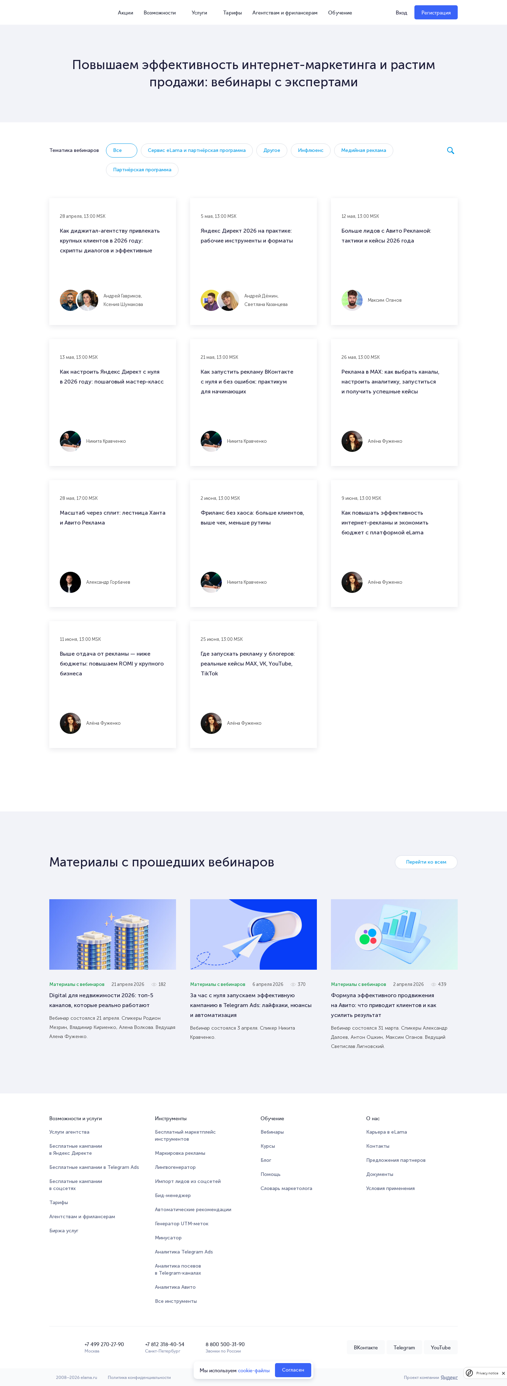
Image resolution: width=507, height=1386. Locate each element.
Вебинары (272, 1132)
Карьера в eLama (386, 1132)
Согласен (293, 1370)
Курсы (268, 1146)
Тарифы (232, 12)
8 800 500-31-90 (225, 1344)
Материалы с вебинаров (77, 984)
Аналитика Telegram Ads (184, 1252)
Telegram (404, 1347)
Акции (122, 12)
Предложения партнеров (396, 1160)
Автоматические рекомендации (193, 1210)
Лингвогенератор (175, 1167)
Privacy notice (487, 1373)
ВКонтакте (366, 1347)
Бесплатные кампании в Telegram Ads (94, 1167)
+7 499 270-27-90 (104, 1344)
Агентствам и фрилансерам (285, 12)
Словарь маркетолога (286, 1188)
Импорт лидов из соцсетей (188, 1181)
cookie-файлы (254, 1370)
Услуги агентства (69, 1132)
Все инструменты (176, 1301)
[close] (503, 1373)
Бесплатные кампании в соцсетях (75, 1184)
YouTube (441, 1347)
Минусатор (168, 1238)
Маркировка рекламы (180, 1153)
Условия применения (390, 1188)
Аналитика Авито (175, 1287)
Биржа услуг (63, 1231)
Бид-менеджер (173, 1195)
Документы (379, 1174)
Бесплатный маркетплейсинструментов (185, 1135)
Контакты (377, 1146)
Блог (266, 1160)
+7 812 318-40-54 (164, 1344)
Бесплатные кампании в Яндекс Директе (75, 1149)
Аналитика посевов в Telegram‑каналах (178, 1269)
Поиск (451, 150)
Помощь (271, 1174)
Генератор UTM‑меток (181, 1224)
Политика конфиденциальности (139, 1377)
